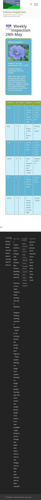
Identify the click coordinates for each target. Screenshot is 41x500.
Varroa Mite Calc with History (16, 472)
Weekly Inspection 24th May (18, 30)
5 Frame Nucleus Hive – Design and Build (16, 251)
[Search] (30, 4)
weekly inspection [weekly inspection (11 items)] (25, 284)
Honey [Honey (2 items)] (24, 263)
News (7, 253)
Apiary (7, 241)
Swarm (8, 262)
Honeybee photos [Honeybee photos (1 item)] (25, 267)
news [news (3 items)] (23, 275)
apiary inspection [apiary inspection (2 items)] (25, 245)
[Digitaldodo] (17, 4)
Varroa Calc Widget (16, 460)
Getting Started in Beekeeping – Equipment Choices (17, 307)
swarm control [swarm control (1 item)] (24, 279)
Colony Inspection (14, 12)
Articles (16, 262)
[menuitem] (30, 4)
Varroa (7, 265)
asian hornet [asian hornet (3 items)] (24, 250)
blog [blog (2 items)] (23, 254)
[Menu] (35, 4)
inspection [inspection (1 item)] (25, 272)
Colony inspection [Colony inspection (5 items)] (25, 259)
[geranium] (18, 52)
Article (7, 244)
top (1, 227)
